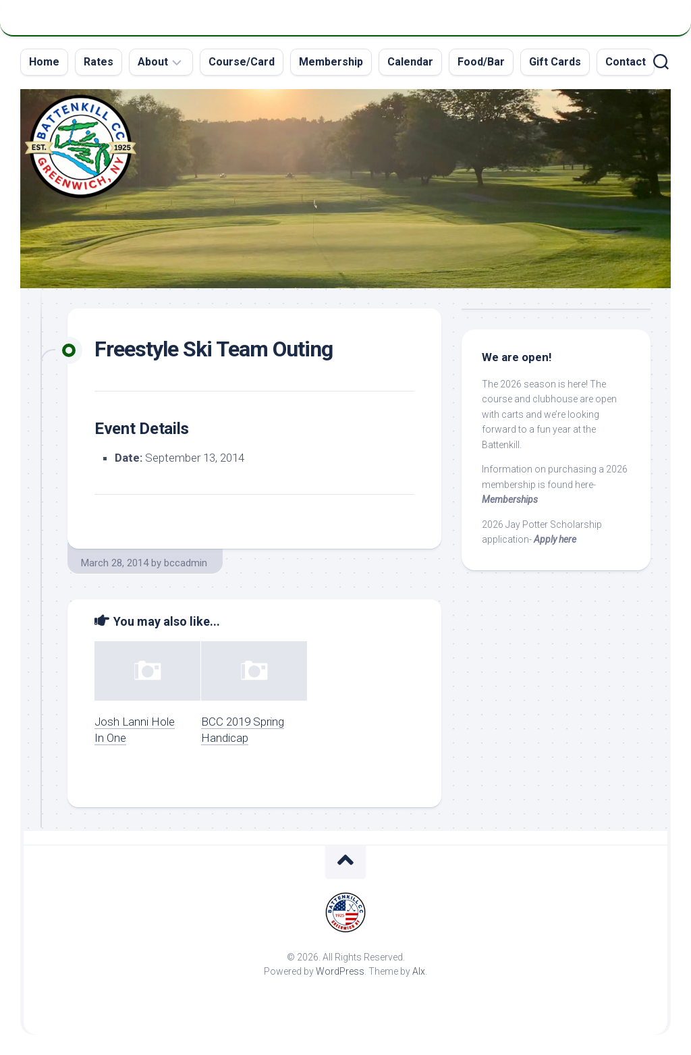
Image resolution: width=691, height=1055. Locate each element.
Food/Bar (481, 61)
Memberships (510, 499)
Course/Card (242, 61)
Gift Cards (555, 61)
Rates (98, 61)
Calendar (410, 61)
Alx (418, 971)
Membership (331, 61)
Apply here (555, 539)
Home (44, 61)
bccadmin (185, 563)
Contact (625, 61)
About (153, 61)
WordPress (340, 971)
